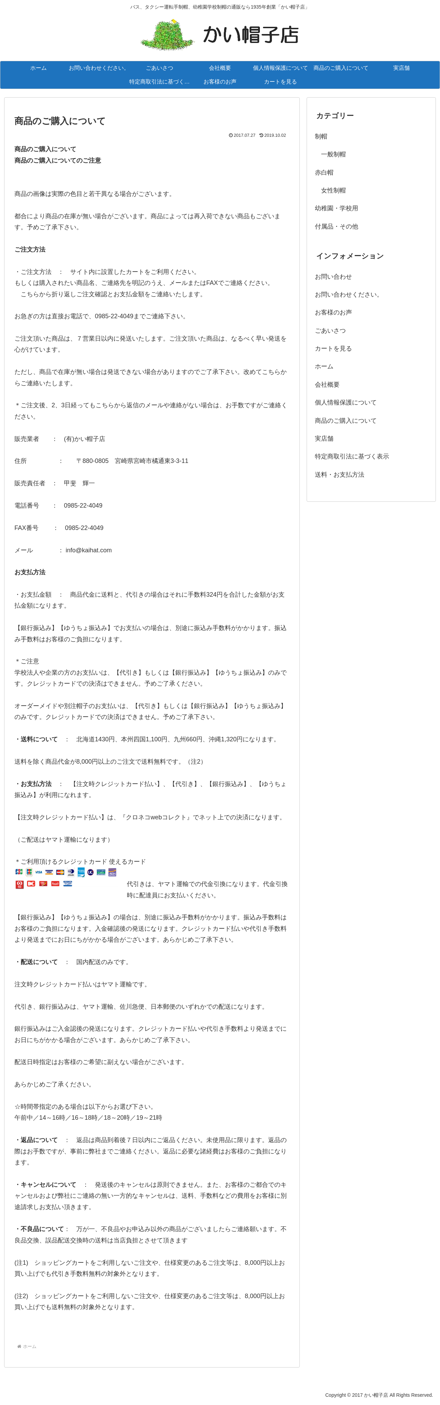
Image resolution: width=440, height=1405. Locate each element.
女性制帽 (330, 190)
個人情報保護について (346, 402)
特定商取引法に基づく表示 (352, 456)
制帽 (321, 136)
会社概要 (327, 384)
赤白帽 (324, 172)
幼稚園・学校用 (336, 208)
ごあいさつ (330, 330)
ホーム (324, 366)
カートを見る (333, 348)
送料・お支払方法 (339, 474)
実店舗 (324, 438)
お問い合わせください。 (349, 294)
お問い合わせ (333, 276)
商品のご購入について (346, 420)
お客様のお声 (333, 312)
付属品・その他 (336, 226)
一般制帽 (330, 154)
